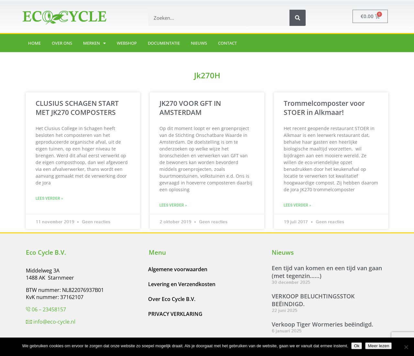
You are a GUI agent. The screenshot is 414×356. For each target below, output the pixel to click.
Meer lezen (378, 345)
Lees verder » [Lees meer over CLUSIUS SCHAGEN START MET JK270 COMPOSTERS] (49, 198)
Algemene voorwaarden (177, 269)
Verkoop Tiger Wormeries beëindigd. (322, 324)
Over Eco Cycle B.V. (171, 299)
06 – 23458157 (49, 309)
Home (34, 43)
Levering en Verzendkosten (181, 284)
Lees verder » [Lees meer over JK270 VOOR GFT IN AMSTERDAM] (173, 205)
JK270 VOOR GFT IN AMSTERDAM (190, 108)
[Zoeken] (297, 18)
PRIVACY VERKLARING (175, 313)
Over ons (62, 43)
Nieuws (199, 43)
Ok (356, 345)
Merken (94, 43)
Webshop (127, 43)
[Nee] (406, 347)
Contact (227, 43)
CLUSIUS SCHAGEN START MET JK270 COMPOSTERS (77, 108)
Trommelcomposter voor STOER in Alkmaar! (324, 108)
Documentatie (164, 43)
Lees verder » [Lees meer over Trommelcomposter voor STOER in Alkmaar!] (297, 205)
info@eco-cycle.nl (54, 321)
